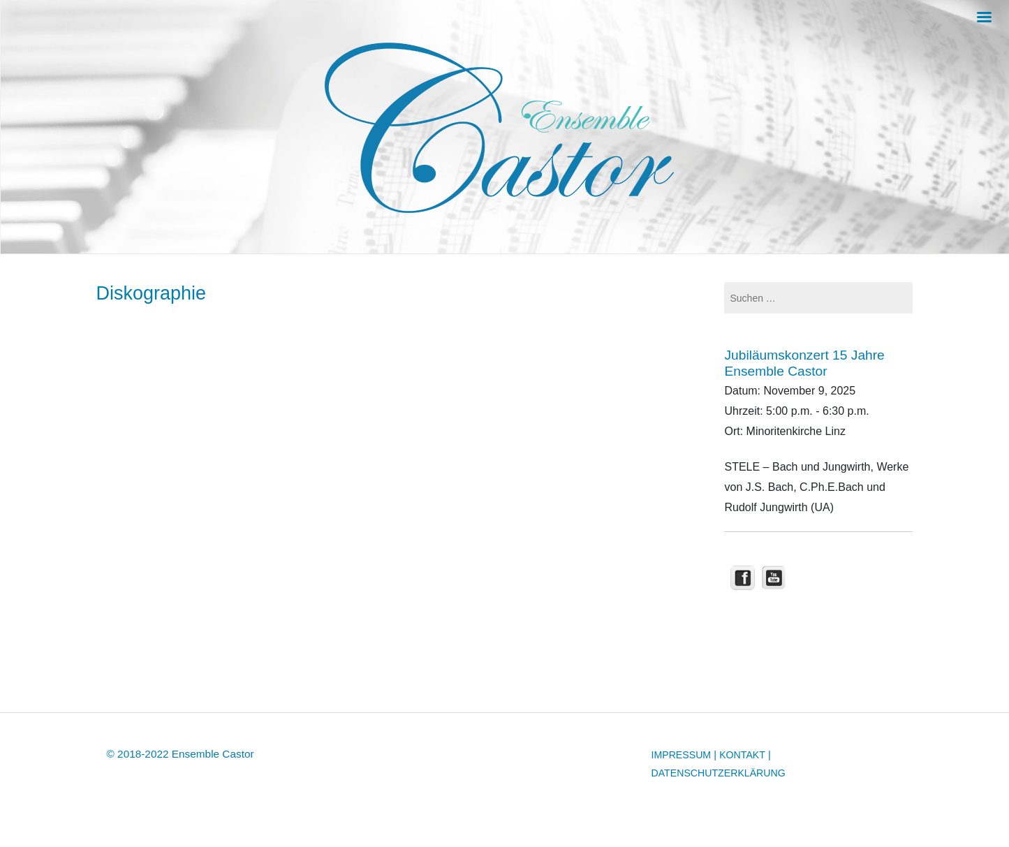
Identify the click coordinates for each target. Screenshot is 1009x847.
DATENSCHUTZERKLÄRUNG (718, 773)
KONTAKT (742, 754)
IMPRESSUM (681, 754)
